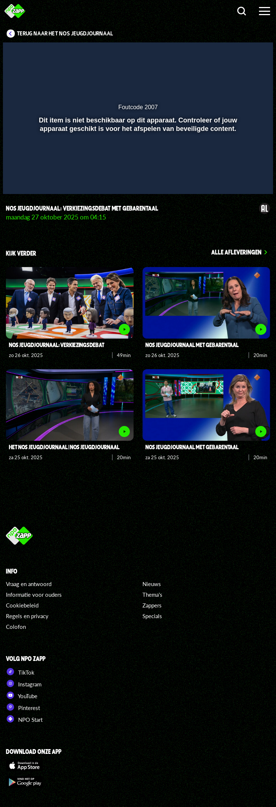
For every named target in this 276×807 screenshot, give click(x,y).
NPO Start (24, 718)
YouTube (21, 695)
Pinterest (23, 707)
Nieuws (151, 584)
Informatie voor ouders (34, 594)
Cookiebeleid (22, 605)
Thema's (152, 594)
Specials (152, 616)
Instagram (23, 683)
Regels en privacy (27, 616)
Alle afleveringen (236, 252)
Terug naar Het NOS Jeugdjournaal (65, 33)
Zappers (152, 605)
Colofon (16, 626)
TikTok (20, 671)
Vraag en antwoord (28, 584)
